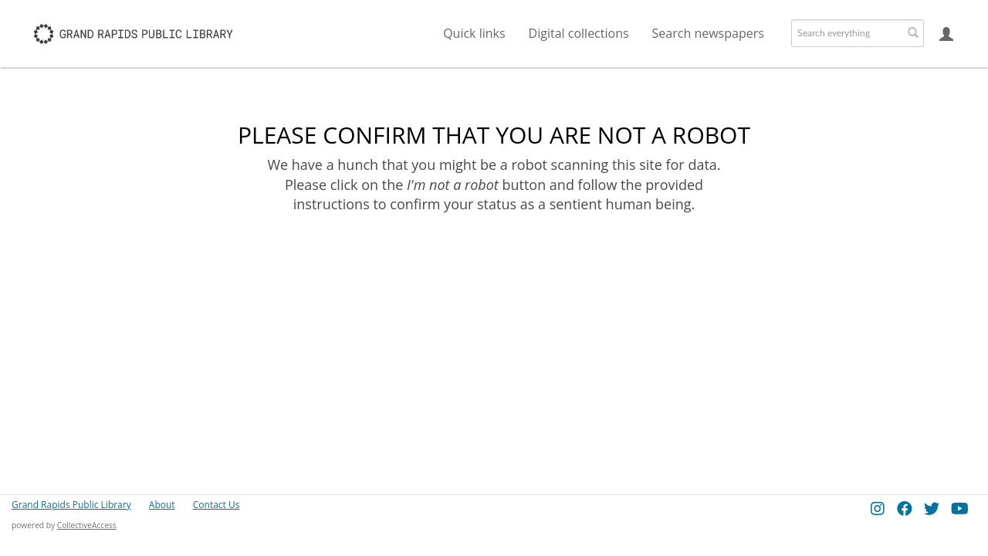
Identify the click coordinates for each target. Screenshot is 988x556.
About (162, 504)
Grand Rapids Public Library (71, 504)
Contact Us (216, 504)
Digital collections (579, 33)
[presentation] (492, 263)
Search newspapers (708, 33)
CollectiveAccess (87, 525)
